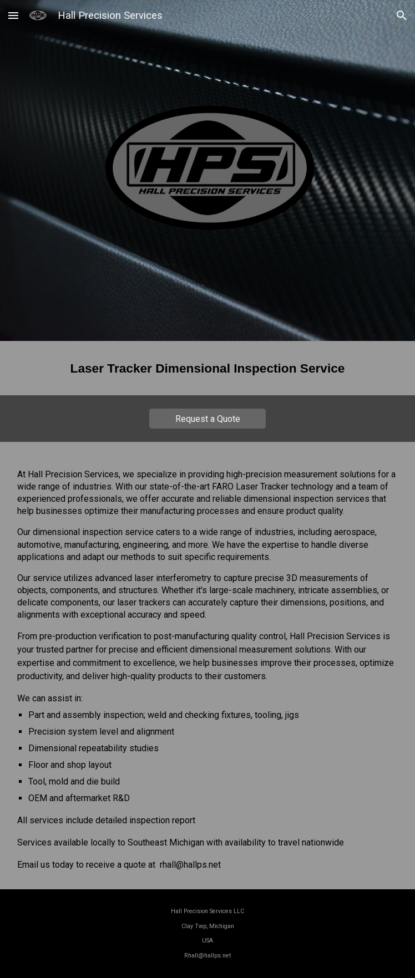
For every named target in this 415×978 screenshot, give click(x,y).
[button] (13, 15)
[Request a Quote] (207, 419)
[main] (207, 368)
